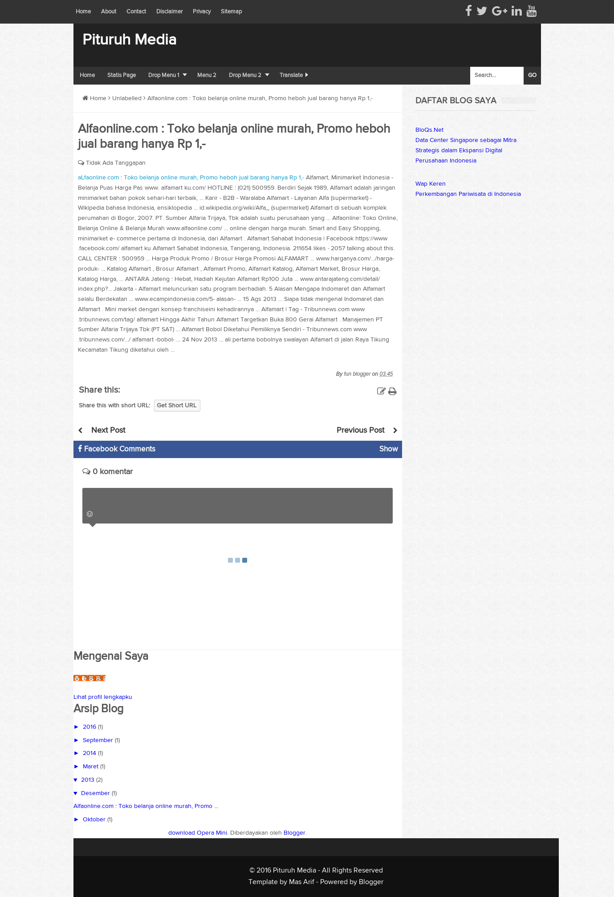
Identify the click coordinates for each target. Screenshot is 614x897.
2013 (88, 780)
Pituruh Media (129, 40)
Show (388, 449)
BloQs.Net (429, 130)
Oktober (95, 819)
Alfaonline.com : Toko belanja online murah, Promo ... (145, 806)
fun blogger (89, 678)
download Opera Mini (197, 833)
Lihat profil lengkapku (102, 697)
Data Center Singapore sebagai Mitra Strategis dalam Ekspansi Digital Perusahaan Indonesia (465, 150)
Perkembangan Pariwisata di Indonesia (468, 194)
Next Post (108, 430)
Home (94, 98)
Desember (96, 793)
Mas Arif (301, 882)
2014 (90, 753)
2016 (90, 727)
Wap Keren (430, 184)
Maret (91, 766)
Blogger (294, 833)
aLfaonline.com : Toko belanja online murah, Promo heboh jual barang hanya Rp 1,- (191, 178)
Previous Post (360, 430)
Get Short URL (176, 405)
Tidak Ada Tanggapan (116, 163)
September (99, 740)
